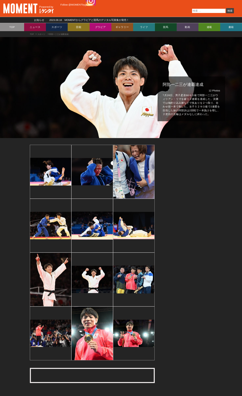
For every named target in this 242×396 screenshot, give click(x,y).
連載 (209, 27)
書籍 (231, 27)
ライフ (144, 27)
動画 (187, 27)
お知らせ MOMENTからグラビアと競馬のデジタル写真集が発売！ (80, 20)
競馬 (165, 27)
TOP (12, 27)
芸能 (78, 27)
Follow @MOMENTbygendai (76, 4)
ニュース (35, 27)
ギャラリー (122, 27)
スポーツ (56, 27)
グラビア (100, 27)
